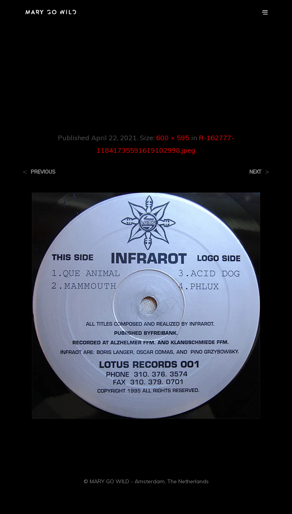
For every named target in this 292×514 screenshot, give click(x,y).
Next (255, 171)
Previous (43, 171)
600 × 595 (172, 137)
